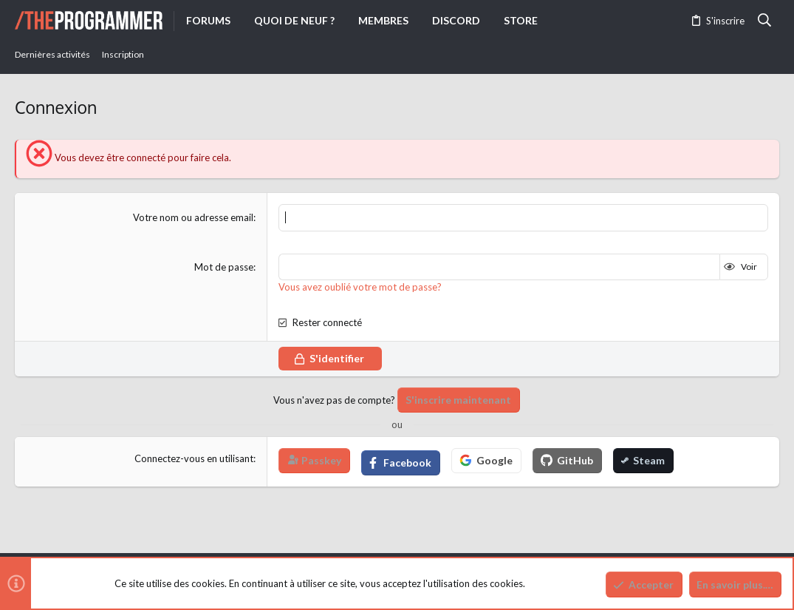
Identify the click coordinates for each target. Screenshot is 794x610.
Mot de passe (223, 266)
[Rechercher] (764, 20)
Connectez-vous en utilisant (193, 458)
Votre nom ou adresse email (193, 217)
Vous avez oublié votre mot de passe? (360, 287)
